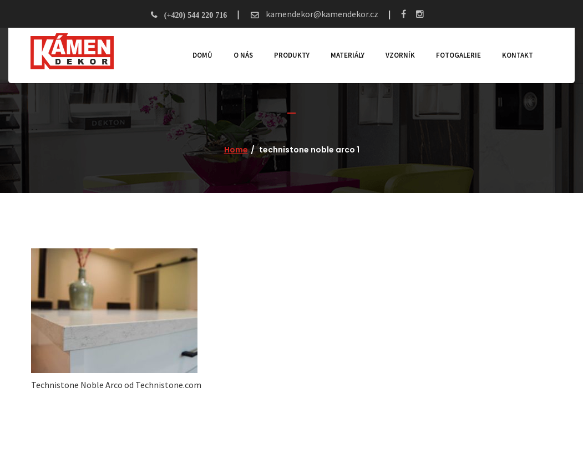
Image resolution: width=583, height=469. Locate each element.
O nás (243, 55)
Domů (202, 55)
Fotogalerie (458, 55)
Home (236, 149)
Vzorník (400, 55)
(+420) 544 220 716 (195, 15)
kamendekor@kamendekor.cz (321, 13)
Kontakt (517, 55)
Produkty (292, 55)
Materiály (347, 55)
